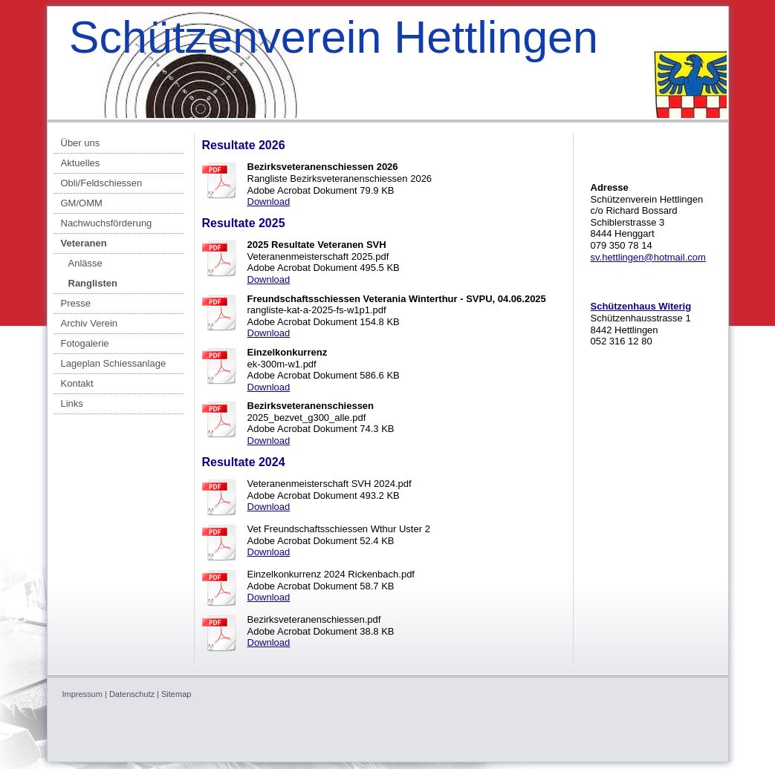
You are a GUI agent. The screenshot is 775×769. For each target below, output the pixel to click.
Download (269, 201)
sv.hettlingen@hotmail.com (648, 257)
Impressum (82, 694)
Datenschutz (132, 694)
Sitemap (176, 694)
